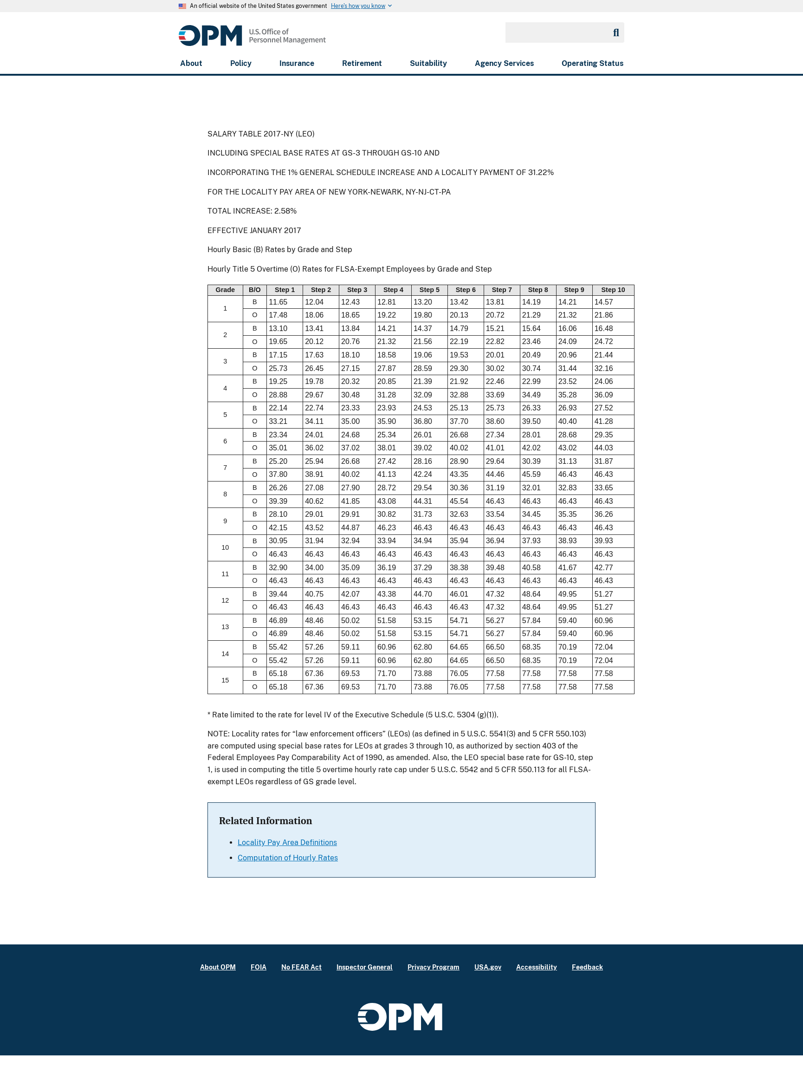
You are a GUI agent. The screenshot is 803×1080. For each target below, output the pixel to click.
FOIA (258, 967)
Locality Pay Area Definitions (287, 842)
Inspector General (365, 967)
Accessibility (536, 967)
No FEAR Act (301, 967)
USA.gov (487, 967)
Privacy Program (434, 967)
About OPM (218, 967)
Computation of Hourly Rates (288, 857)
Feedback (587, 967)
